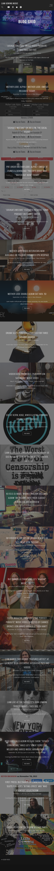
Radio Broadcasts (36, 135)
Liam (29, 53)
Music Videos (37, 53)
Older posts (5, 860)
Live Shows (28, 505)
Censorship (30, 422)
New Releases (36, 94)
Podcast (36, 217)
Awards (36, 340)
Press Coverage (39, 381)
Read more (27, 64)
